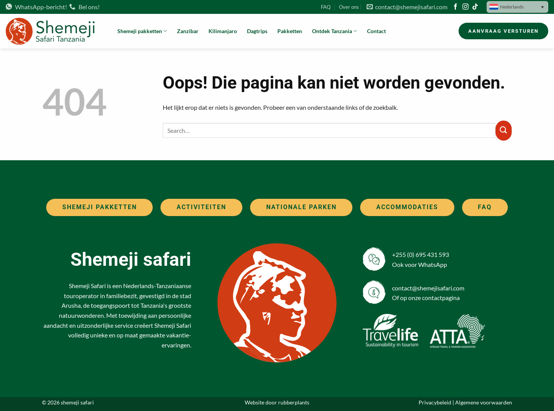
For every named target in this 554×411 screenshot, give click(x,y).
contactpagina (441, 297)
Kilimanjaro (223, 31)
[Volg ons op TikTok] (475, 7)
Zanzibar (188, 31)
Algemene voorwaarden (483, 402)
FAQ (325, 7)
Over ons (349, 7)
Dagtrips (257, 31)
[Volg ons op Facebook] (455, 7)
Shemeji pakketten (142, 31)
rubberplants (293, 402)
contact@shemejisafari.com (407, 6)
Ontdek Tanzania (334, 31)
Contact (376, 31)
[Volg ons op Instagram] (465, 7)
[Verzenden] (504, 131)
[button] (517, 7)
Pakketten (289, 31)
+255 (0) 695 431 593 (420, 254)
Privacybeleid (435, 402)
